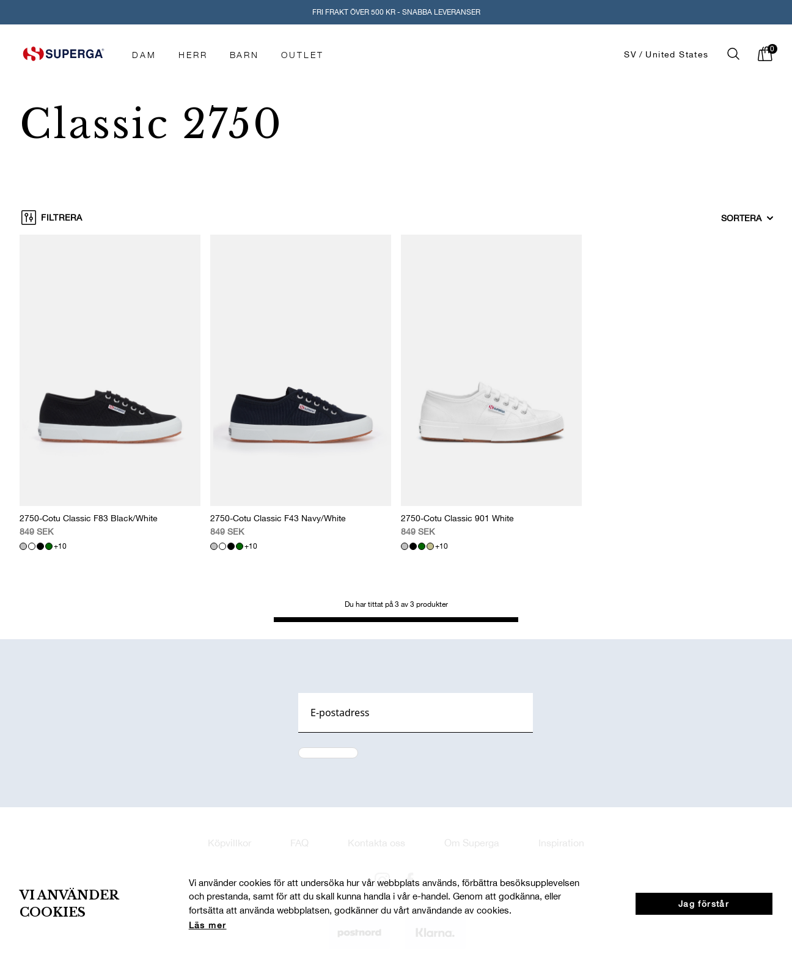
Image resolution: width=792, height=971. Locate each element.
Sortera (747, 218)
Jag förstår (703, 904)
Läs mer (208, 925)
